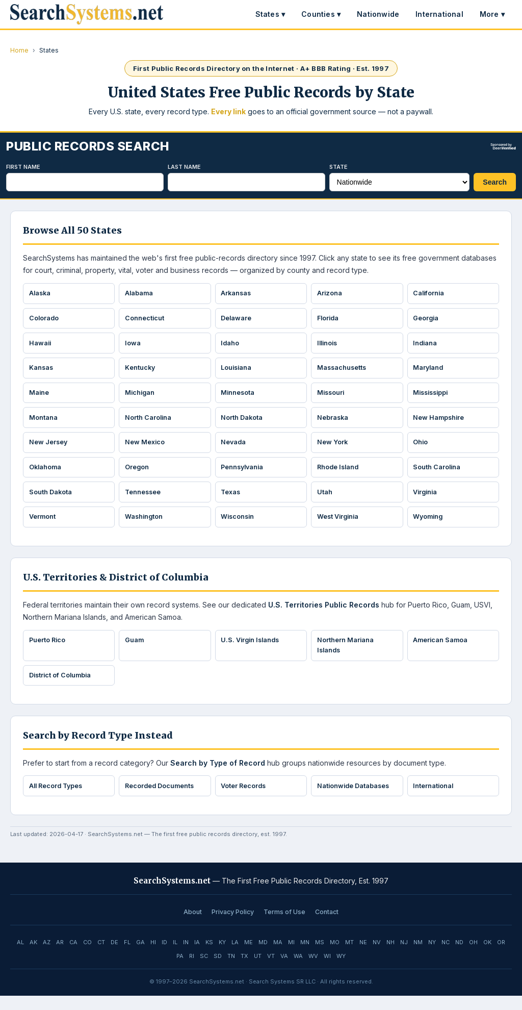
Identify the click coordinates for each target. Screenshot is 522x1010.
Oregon (137, 475)
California (430, 294)
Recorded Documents (161, 799)
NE (363, 956)
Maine (40, 397)
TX (244, 970)
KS (209, 956)
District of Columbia (62, 688)
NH (390, 956)
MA (277, 956)
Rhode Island (339, 475)
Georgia (427, 320)
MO (335, 956)
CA (73, 956)
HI (153, 956)
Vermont (43, 527)
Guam (135, 651)
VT (271, 970)
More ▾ (492, 14)
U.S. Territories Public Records (323, 615)
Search (495, 182)
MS (319, 956)
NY (432, 956)
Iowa (133, 346)
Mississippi (433, 397)
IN (186, 956)
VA (284, 970)
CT (101, 956)
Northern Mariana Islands (346, 656)
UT (258, 970)
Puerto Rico (48, 651)
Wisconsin (239, 527)
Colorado (45, 320)
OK (487, 956)
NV (377, 956)
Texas (232, 501)
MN (304, 956)
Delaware (237, 320)
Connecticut (145, 320)
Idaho (231, 346)
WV (313, 970)
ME (248, 956)
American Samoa (442, 651)
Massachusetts (343, 371)
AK (33, 956)
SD (218, 970)
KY (222, 956)
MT (349, 956)
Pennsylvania (244, 475)
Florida (329, 320)
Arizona (330, 294)
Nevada (235, 449)
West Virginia (339, 527)
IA (197, 956)
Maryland (430, 371)
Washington (145, 527)
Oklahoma (46, 475)
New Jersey (49, 449)
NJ (404, 956)
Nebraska (334, 423)
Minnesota (239, 397)
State (338, 166)
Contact (326, 926)
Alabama (139, 294)
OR (501, 956)
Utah (325, 501)
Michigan (140, 397)
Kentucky (140, 371)
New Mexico (145, 449)
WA (298, 970)
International (439, 14)
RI (191, 970)
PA (180, 970)
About (193, 926)
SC (204, 970)
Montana (44, 423)
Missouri (332, 397)
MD (263, 956)
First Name (23, 166)
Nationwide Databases (355, 799)
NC (445, 956)
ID (164, 956)
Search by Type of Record (217, 776)
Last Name (184, 166)
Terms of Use (284, 926)
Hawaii (41, 346)
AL (20, 956)
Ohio (421, 449)
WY (341, 970)
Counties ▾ (321, 14)
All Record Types (58, 799)
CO (87, 956)
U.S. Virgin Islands (252, 651)
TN (231, 970)
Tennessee (144, 501)
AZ (46, 956)
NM (418, 956)
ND (459, 956)
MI (291, 956)
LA (235, 956)
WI (327, 970)
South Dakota (51, 501)
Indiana (426, 346)
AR (60, 956)
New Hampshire (440, 423)
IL (175, 956)
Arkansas (237, 294)
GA (140, 956)
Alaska (41, 294)
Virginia (427, 501)
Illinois (329, 346)
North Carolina (149, 423)
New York (333, 449)
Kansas (42, 371)
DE (114, 956)
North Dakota (243, 423)
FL (127, 956)
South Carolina (438, 475)
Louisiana (238, 371)
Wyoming (430, 527)
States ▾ (270, 14)
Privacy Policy (233, 926)
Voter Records (245, 799)
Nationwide (378, 14)
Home (19, 50)
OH (473, 956)
